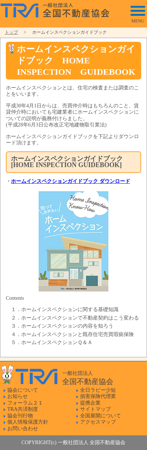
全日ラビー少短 (98, 390)
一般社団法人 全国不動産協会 (59, 9)
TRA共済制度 (22, 409)
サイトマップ (95, 409)
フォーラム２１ (25, 403)
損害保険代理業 (98, 396)
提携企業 (90, 403)
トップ (11, 32)
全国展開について (100, 415)
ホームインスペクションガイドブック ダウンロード (70, 181)
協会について (22, 390)
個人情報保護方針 (27, 422)
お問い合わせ (22, 428)
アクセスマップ (98, 422)
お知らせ (17, 396)
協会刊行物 (20, 415)
